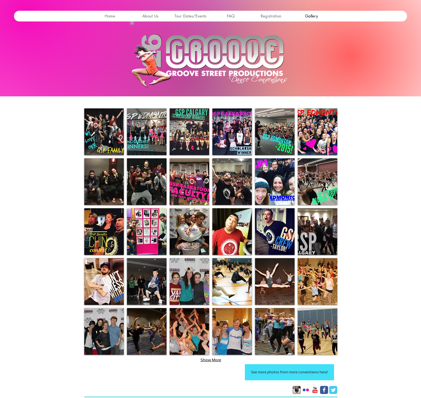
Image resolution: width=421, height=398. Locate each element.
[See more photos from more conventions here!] (289, 372)
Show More (211, 359)
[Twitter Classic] (333, 390)
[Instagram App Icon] (297, 390)
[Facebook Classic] (324, 390)
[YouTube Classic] (315, 390)
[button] (104, 131)
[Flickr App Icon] (306, 390)
